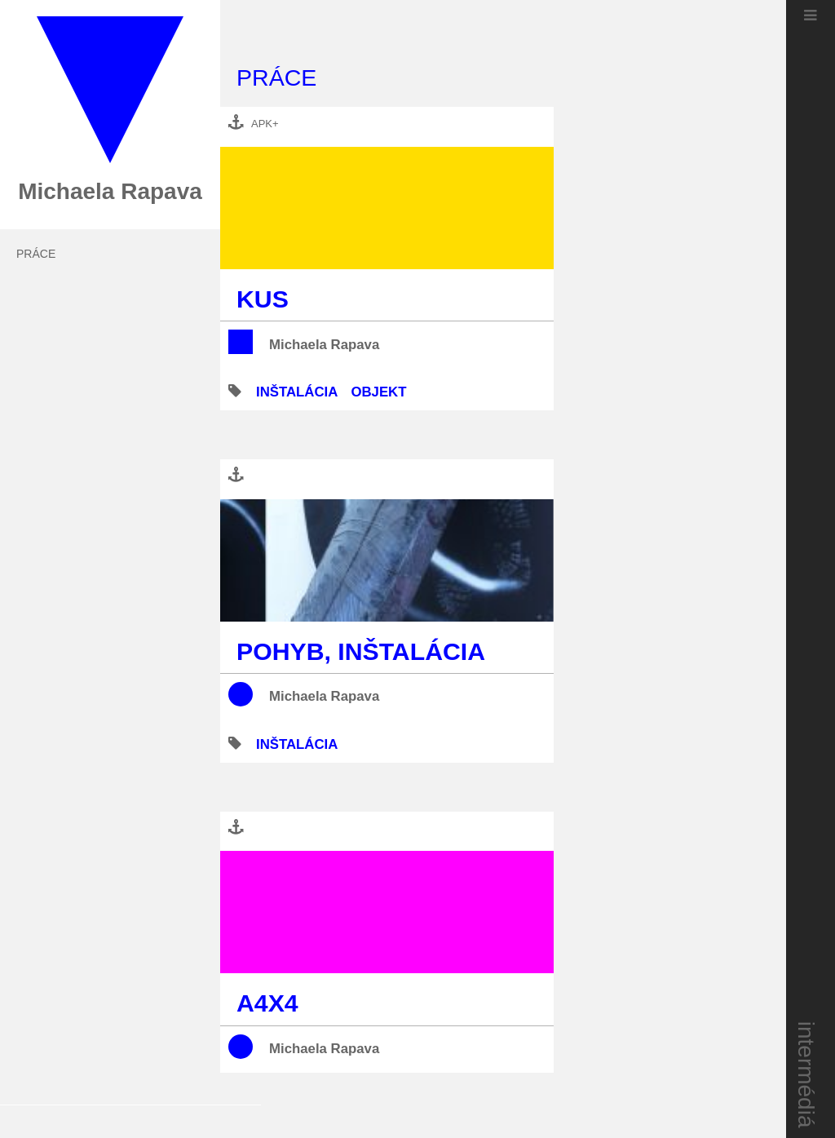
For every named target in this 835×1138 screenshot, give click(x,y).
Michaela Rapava (324, 344)
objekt (378, 392)
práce (35, 253)
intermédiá (807, 1074)
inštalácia (297, 392)
